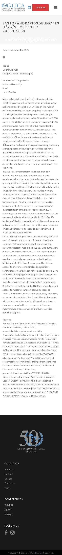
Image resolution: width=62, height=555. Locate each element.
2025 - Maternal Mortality (34, 38)
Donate (8, 478)
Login (7, 488)
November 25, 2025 (19, 50)
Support (8, 474)
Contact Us (9, 483)
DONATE (40, 7)
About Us (9, 469)
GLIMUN (8, 505)
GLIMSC (8, 514)
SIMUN (7, 510)
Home (14, 38)
